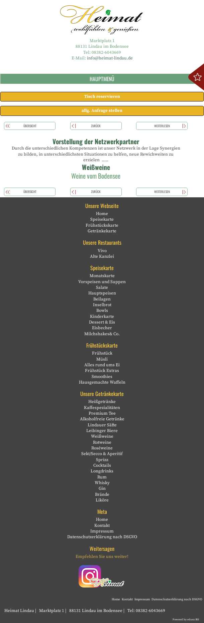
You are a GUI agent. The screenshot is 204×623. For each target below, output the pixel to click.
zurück (96, 126)
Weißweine (102, 436)
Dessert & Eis (102, 322)
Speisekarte (102, 219)
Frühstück (102, 353)
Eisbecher (102, 328)
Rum (102, 477)
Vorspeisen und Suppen (102, 281)
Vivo (102, 250)
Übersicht (29, 126)
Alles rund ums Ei (102, 365)
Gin (102, 488)
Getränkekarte (102, 231)
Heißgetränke (102, 401)
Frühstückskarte (102, 225)
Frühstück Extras (102, 370)
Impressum (102, 531)
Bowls (102, 310)
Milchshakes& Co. (102, 334)
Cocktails (102, 465)
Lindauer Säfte (102, 425)
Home (102, 213)
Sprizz (102, 459)
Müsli (102, 359)
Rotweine (102, 442)
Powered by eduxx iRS (186, 619)
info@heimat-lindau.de (110, 58)
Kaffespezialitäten (102, 407)
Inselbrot (102, 304)
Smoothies (102, 376)
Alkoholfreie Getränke (102, 419)
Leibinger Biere (102, 430)
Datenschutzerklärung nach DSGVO (102, 537)
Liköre (102, 500)
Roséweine (102, 448)
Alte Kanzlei (102, 256)
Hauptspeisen (102, 293)
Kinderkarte (102, 316)
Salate (102, 287)
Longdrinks (102, 471)
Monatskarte (102, 275)
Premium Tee (102, 413)
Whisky (102, 482)
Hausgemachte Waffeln (102, 382)
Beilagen (102, 299)
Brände (102, 494)
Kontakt (102, 525)
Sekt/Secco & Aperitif (102, 453)
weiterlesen (162, 126)
